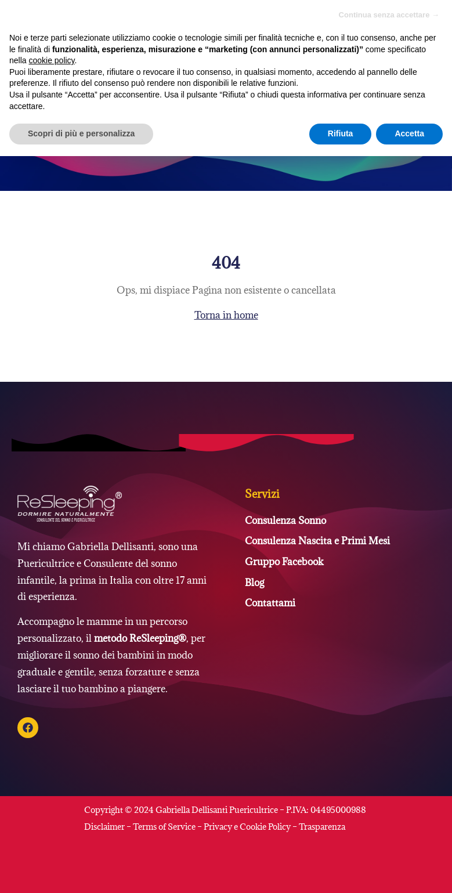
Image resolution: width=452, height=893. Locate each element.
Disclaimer (105, 826)
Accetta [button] (409, 133)
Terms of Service (164, 826)
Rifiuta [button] (340, 133)
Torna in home (226, 315)
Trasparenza (322, 826)
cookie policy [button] (51, 60)
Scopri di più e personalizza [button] (81, 133)
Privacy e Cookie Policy (247, 826)
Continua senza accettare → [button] (389, 14)
